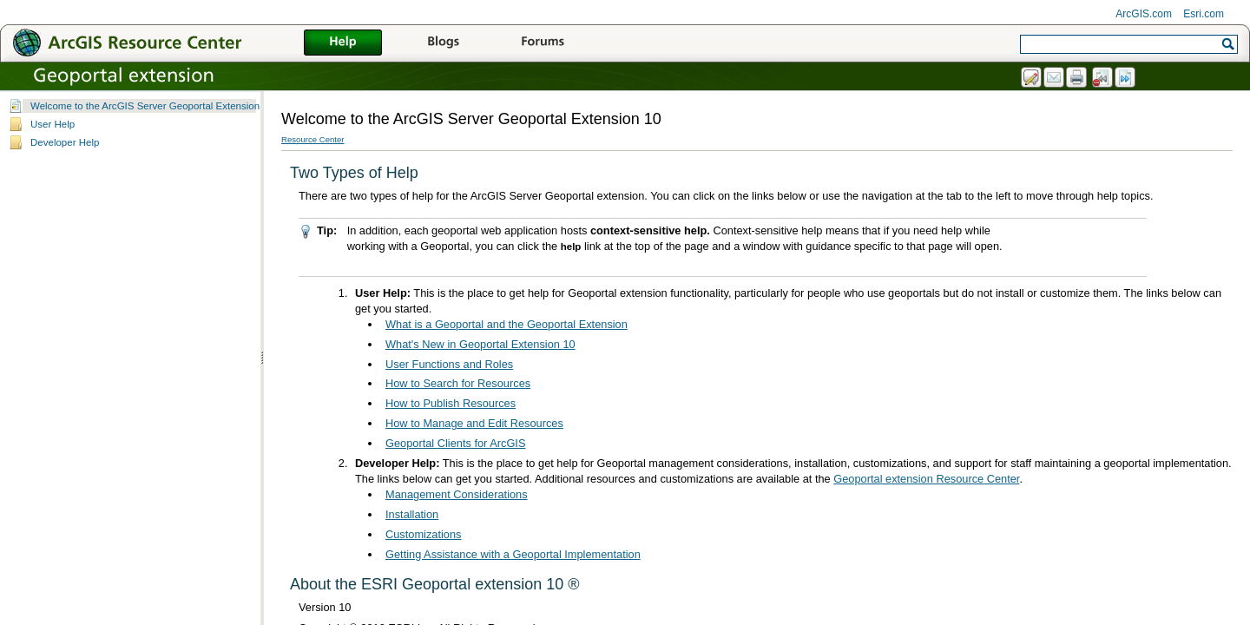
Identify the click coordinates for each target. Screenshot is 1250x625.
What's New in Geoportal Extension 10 (480, 344)
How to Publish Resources (450, 403)
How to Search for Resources (457, 383)
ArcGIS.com (1143, 14)
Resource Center (313, 139)
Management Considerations (456, 494)
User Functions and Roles (449, 364)
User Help (52, 124)
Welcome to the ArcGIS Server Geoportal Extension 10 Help (163, 106)
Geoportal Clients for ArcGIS (455, 443)
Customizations (423, 534)
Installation (411, 514)
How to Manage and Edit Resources (474, 423)
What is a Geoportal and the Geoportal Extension (506, 324)
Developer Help (64, 142)
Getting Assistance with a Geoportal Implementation (513, 554)
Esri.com (1203, 14)
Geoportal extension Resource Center (926, 478)
